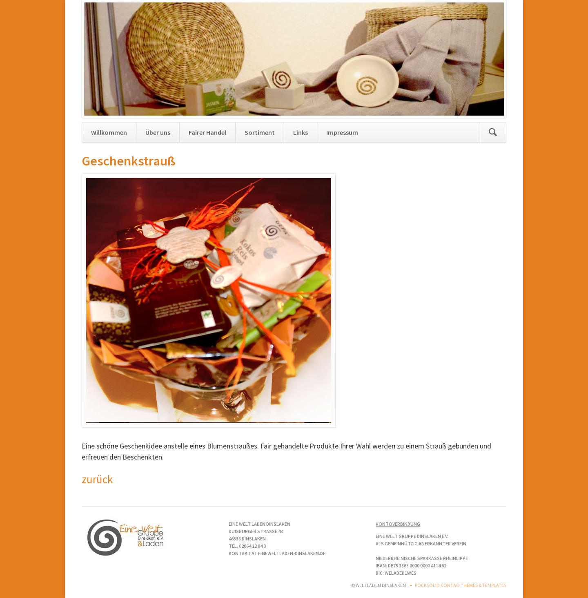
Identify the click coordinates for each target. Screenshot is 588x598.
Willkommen (109, 132)
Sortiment (260, 132)
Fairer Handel (207, 132)
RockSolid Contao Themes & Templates (460, 585)
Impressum (342, 132)
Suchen (493, 132)
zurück (97, 479)
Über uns (157, 132)
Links (300, 132)
